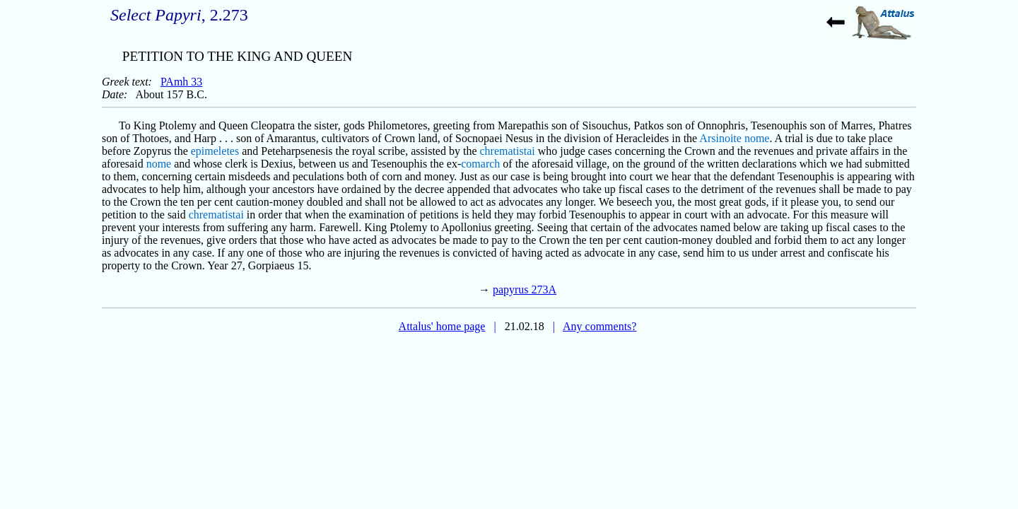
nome (757, 138)
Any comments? (599, 326)
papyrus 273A (524, 289)
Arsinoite (720, 138)
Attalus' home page (442, 326)
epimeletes (215, 151)
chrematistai (507, 151)
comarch (480, 164)
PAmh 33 (181, 82)
